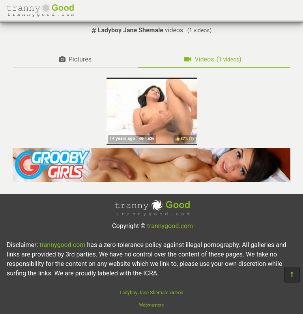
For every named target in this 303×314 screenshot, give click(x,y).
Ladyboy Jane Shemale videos (151, 292)
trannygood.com (170, 226)
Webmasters (151, 305)
